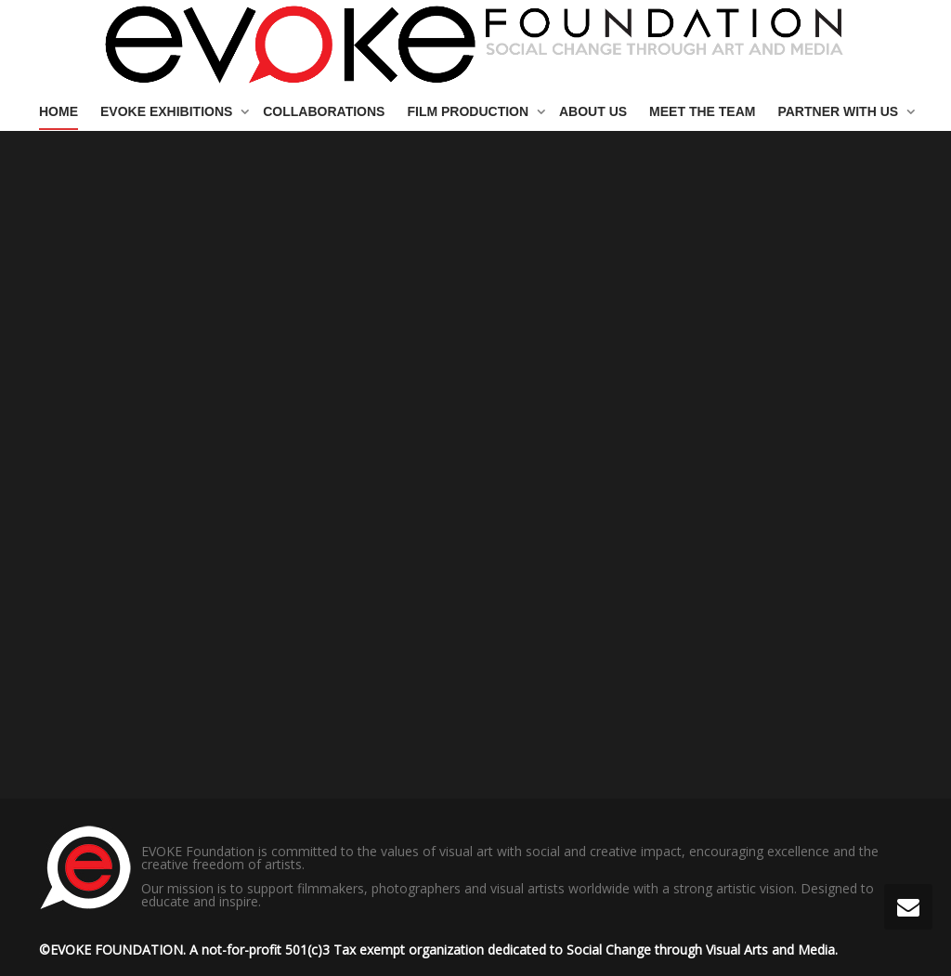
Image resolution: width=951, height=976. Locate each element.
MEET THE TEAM (702, 111)
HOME (58, 111)
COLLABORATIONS (323, 111)
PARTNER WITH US (839, 111)
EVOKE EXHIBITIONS (168, 111)
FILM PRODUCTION (469, 111)
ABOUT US (593, 111)
